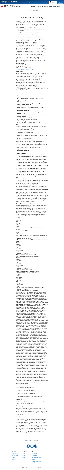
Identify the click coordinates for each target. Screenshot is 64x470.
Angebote (33, 6)
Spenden (54, 6)
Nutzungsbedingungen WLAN (36, 462)
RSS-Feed (34, 459)
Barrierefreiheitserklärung (37, 457)
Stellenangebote (15, 453)
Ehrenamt (14, 457)
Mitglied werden (15, 455)
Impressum (34, 453)
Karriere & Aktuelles (48, 6)
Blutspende (14, 459)
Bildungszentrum (39, 6)
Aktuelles (23, 455)
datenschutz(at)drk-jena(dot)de (26, 69)
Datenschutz (34, 455)
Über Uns (58, 6)
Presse (23, 457)
